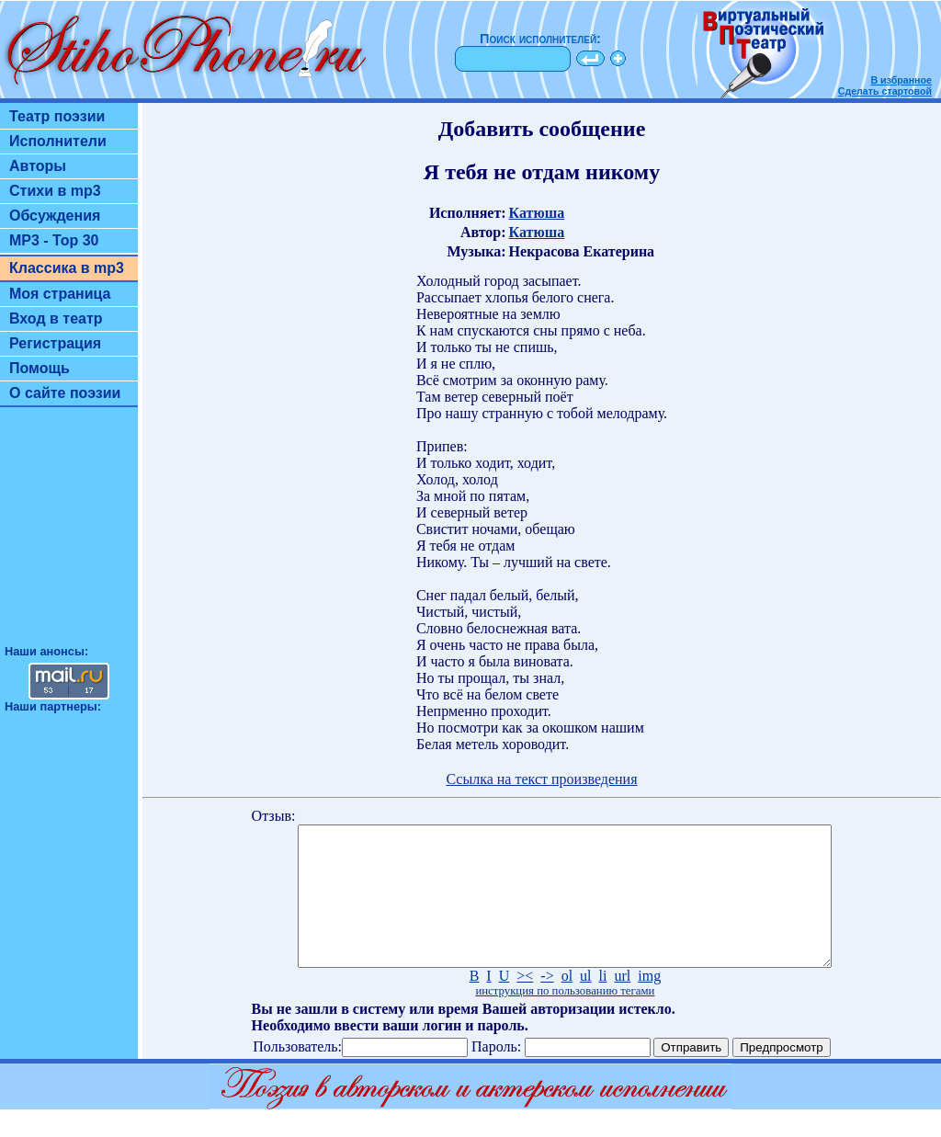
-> (546, 1003)
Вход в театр (56, 318)
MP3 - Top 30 (54, 240)
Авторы (37, 166)
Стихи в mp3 (55, 191)
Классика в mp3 (66, 268)
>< (524, 1003)
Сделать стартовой (885, 91)
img (649, 1003)
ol (567, 1003)
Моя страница (60, 293)
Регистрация (55, 343)
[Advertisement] (69, 534)
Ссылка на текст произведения (541, 779)
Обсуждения (54, 215)
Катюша (537, 213)
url (622, 1003)
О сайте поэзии (64, 393)
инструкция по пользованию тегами (564, 1018)
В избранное (901, 79)
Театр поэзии (57, 116)
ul (585, 1003)
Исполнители (58, 141)
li (603, 1003)
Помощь (39, 368)
